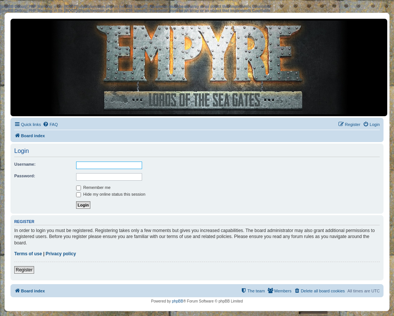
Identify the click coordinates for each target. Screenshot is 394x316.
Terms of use (28, 253)
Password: (24, 176)
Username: (25, 164)
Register (24, 270)
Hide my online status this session (110, 194)
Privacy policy (61, 253)
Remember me (93, 187)
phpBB (177, 301)
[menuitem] (50, 124)
